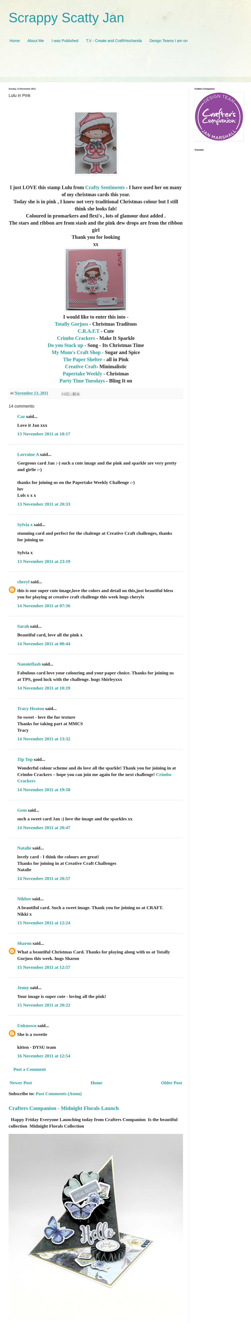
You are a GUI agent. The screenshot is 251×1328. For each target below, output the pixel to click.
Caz (21, 416)
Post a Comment (29, 1069)
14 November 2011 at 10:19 (43, 687)
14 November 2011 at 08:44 (43, 643)
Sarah (23, 626)
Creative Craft (80, 366)
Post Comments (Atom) (59, 1093)
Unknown (26, 1025)
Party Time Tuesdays (82, 381)
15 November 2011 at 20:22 (43, 1005)
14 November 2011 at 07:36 (43, 605)
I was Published (65, 41)
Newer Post (21, 1082)
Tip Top (25, 759)
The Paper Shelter (82, 359)
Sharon (24, 943)
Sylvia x (25, 524)
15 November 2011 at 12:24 (43, 922)
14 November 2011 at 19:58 (43, 789)
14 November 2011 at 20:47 (43, 827)
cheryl (23, 581)
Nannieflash (29, 664)
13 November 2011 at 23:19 (43, 561)
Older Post (171, 1082)
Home (15, 41)
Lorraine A (28, 454)
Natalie (24, 847)
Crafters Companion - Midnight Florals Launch (64, 1108)
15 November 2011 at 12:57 (43, 967)
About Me (35, 41)
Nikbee (24, 898)
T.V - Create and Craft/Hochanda (114, 41)
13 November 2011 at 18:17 (43, 433)
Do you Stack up (65, 345)
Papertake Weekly (82, 373)
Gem (22, 810)
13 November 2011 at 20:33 (43, 504)
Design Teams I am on (168, 41)
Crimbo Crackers (76, 338)
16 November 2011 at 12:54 (43, 1055)
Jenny (23, 987)
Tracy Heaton (30, 708)
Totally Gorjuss (72, 324)
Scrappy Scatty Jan (66, 17)
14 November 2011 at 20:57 (43, 878)
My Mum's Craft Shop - (78, 352)
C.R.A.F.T (88, 331)
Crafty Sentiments (105, 187)
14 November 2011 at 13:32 (43, 738)
